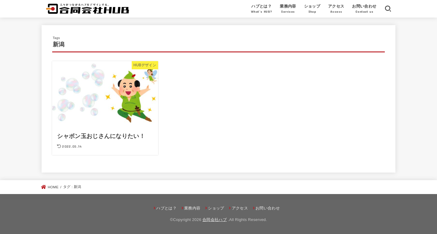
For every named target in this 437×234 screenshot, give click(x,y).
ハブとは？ (261, 9)
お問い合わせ (364, 9)
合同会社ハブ (214, 219)
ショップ (312, 9)
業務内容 (288, 9)
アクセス (336, 9)
